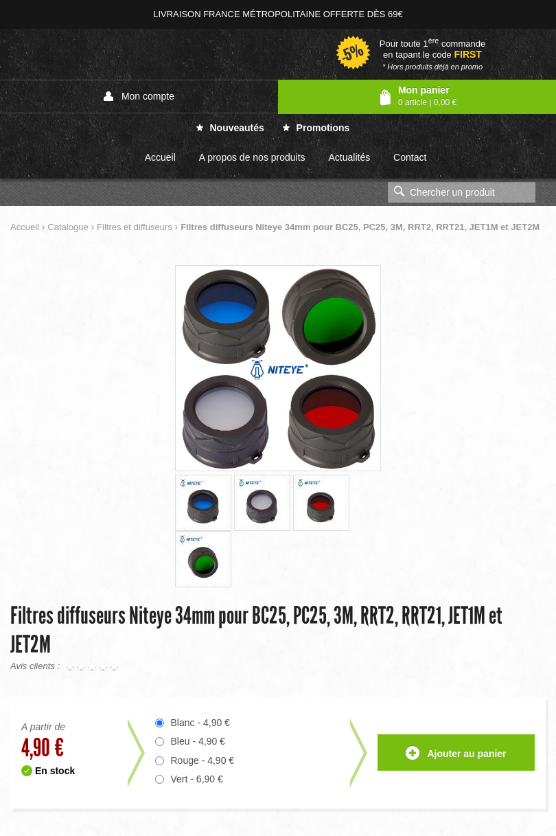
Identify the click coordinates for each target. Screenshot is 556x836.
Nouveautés (230, 127)
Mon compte (139, 96)
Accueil (160, 157)
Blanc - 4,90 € (200, 722)
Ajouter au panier (456, 754)
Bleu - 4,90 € (198, 741)
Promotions (316, 127)
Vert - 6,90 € (197, 778)
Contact (409, 157)
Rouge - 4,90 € (203, 760)
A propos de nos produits (252, 157)
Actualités (349, 157)
